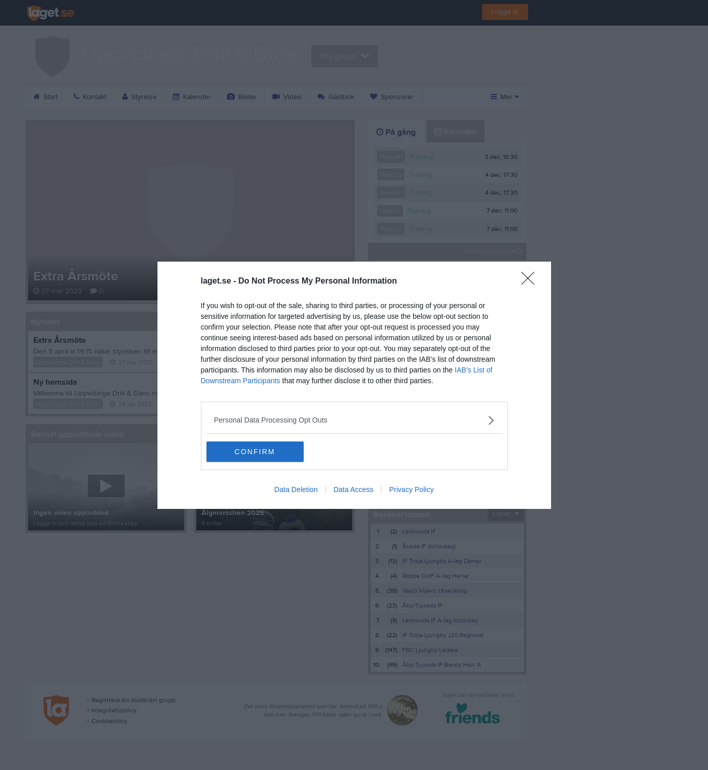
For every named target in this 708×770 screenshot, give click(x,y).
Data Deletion (296, 489)
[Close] (531, 281)
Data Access (353, 489)
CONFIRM (255, 452)
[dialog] (354, 385)
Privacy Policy (411, 489)
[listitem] (354, 420)
